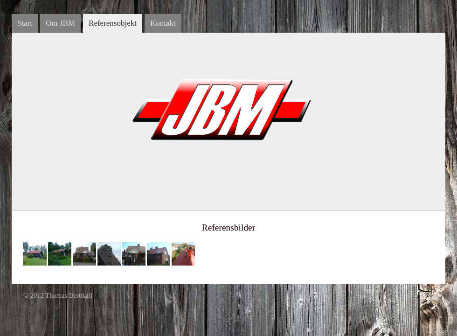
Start (24, 23)
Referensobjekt (113, 23)
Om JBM (60, 23)
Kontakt (163, 23)
